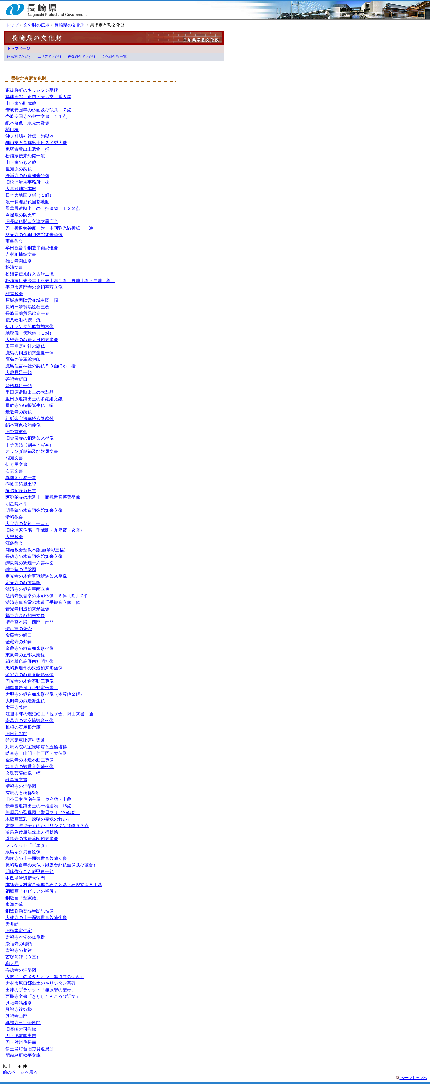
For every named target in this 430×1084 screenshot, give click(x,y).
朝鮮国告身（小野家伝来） (31, 687)
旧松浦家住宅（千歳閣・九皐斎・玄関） (44, 530)
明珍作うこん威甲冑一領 (29, 871)
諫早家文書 (16, 779)
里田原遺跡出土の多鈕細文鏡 (34, 398)
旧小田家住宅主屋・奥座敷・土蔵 (38, 799)
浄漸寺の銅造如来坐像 (27, 175)
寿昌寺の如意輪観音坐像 (29, 720)
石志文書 (14, 471)
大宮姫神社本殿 (20, 188)
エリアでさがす (49, 57)
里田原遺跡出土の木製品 (29, 392)
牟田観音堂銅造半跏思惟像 (31, 247)
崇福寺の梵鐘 (18, 950)
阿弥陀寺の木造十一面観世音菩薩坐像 (42, 497)
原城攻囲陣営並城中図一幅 (31, 300)
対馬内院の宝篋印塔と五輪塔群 (36, 746)
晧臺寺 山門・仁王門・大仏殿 (36, 753)
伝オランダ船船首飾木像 (29, 326)
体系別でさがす (19, 57)
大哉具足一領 (18, 372)
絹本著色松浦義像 (23, 425)
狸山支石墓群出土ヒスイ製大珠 (36, 142)
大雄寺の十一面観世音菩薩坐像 (36, 917)
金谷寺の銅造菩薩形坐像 (29, 674)
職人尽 (12, 963)
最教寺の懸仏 (18, 412)
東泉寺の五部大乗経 (25, 655)
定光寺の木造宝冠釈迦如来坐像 (36, 576)
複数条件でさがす (82, 57)
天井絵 (12, 924)
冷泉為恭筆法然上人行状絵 (31, 832)
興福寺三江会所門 (23, 1022)
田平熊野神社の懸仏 (25, 346)
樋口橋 (12, 129)
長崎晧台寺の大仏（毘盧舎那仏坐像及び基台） (51, 865)
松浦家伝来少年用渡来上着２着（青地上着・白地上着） (60, 280)
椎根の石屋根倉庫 (23, 727)
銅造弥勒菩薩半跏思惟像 (29, 911)
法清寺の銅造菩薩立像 (27, 589)
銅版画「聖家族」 (23, 897)
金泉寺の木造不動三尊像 (29, 760)
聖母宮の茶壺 (18, 628)
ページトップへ (411, 1078)
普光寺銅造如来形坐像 (27, 609)
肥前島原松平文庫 (23, 1055)
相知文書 (14, 458)
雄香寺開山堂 (18, 261)
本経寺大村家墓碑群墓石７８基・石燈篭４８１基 (53, 884)
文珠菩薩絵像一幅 (23, 773)
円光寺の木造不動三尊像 (29, 681)
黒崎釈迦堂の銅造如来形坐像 (34, 668)
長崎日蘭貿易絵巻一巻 (27, 313)
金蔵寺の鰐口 (18, 635)
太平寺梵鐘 (16, 707)
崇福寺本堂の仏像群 (25, 937)
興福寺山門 (16, 1016)
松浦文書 (14, 267)
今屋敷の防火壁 (20, 215)
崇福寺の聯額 (18, 943)
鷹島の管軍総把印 (23, 359)
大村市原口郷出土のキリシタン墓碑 (40, 983)
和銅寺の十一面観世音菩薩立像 (36, 858)
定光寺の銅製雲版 (23, 582)
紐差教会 (14, 293)
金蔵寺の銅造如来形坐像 (29, 648)
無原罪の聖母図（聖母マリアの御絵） (42, 812)
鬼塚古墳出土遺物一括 (27, 149)
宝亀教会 (14, 241)
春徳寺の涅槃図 (20, 970)
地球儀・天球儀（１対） (29, 333)
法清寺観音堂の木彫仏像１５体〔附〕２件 (47, 595)
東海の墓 (14, 904)
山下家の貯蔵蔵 (20, 103)
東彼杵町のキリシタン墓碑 (31, 90)
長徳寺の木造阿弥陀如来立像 (34, 556)
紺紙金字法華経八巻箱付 (29, 418)
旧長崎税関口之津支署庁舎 (31, 221)
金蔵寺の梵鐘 (18, 641)
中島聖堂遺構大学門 (25, 878)
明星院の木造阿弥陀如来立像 (34, 510)
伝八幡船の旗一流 (23, 320)
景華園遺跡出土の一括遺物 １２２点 (42, 208)
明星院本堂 (16, 504)
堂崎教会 (14, 517)
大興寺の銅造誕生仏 (25, 700)
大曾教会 (14, 536)
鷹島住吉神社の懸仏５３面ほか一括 (40, 366)
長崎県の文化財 (69, 25)
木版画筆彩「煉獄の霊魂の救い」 (38, 819)
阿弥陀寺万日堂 (20, 490)
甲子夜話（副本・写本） (29, 444)
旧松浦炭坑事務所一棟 (27, 182)
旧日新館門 (16, 733)
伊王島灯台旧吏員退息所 (29, 1049)
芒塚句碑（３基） (23, 957)
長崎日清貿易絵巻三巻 (27, 307)
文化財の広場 (36, 25)
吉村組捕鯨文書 (20, 254)
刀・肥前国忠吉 (20, 1035)
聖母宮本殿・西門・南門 (29, 622)
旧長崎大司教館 (20, 1029)
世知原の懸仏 (18, 169)
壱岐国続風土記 (20, 484)
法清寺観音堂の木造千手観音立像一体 (42, 602)
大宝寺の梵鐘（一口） (27, 523)
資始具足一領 (18, 385)
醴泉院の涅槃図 (20, 569)
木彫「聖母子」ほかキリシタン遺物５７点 (47, 825)
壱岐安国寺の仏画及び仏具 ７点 (38, 110)
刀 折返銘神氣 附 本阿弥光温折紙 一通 (49, 228)
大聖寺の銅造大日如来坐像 (31, 339)
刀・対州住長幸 (20, 1042)
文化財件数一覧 (114, 57)
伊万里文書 (16, 464)
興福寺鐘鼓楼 (18, 1009)
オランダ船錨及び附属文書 (31, 451)
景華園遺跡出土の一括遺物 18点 (38, 806)
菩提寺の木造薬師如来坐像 (31, 838)
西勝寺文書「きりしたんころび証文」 (42, 996)
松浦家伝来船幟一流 (25, 155)
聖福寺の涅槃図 (20, 786)
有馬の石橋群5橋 (21, 792)
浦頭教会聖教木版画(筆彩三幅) (35, 549)
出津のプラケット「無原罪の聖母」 (40, 989)
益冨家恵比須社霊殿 (25, 740)
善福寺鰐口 (16, 379)
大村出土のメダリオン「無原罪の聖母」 (44, 976)
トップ (12, 25)
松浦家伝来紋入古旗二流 (29, 274)
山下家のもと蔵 (20, 162)
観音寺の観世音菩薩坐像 (29, 766)
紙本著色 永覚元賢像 (27, 123)
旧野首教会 (16, 431)
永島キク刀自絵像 (23, 852)
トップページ (18, 48)
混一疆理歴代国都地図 (27, 201)
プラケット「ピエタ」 (27, 845)
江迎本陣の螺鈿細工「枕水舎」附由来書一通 (49, 714)
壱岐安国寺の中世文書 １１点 (36, 116)
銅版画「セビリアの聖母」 (31, 891)
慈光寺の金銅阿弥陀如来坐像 (34, 234)
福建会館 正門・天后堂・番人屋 (38, 96)
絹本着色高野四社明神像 (29, 661)
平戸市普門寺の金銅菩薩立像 (34, 287)
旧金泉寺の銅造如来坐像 (29, 438)
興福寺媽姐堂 (18, 1003)
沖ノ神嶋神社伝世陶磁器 (29, 136)
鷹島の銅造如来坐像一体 (29, 352)
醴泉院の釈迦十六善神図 (29, 563)
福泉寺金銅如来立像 (25, 615)
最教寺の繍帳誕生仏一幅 (29, 405)
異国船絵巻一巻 (20, 477)
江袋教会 (14, 543)
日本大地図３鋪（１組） (29, 195)
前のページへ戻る (20, 1072)
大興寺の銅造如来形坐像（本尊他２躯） (44, 694)
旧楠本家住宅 (18, 930)
